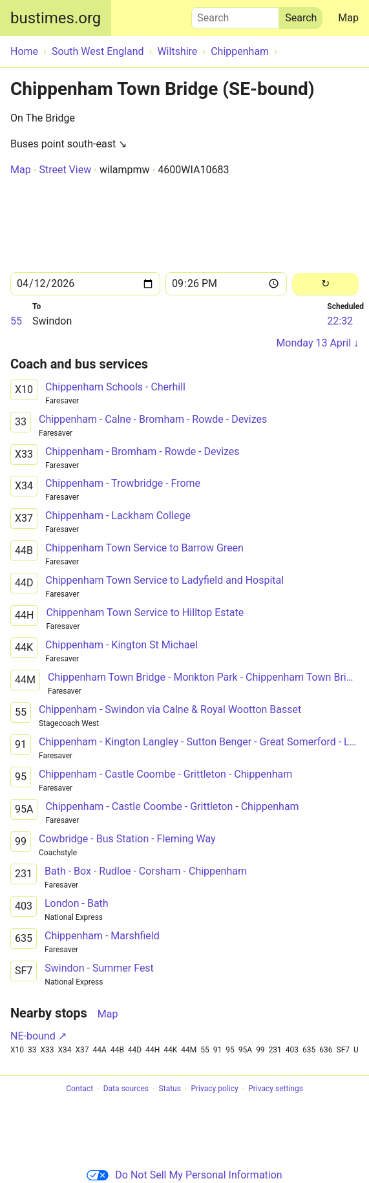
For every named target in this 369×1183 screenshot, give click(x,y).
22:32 (340, 321)
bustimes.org (55, 18)
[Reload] (325, 284)
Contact (79, 1089)
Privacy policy (214, 1089)
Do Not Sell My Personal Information (184, 1175)
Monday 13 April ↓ (317, 343)
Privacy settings (275, 1089)
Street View (65, 170)
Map (348, 18)
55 (16, 321)
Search (235, 15)
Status (170, 1089)
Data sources (126, 1089)
